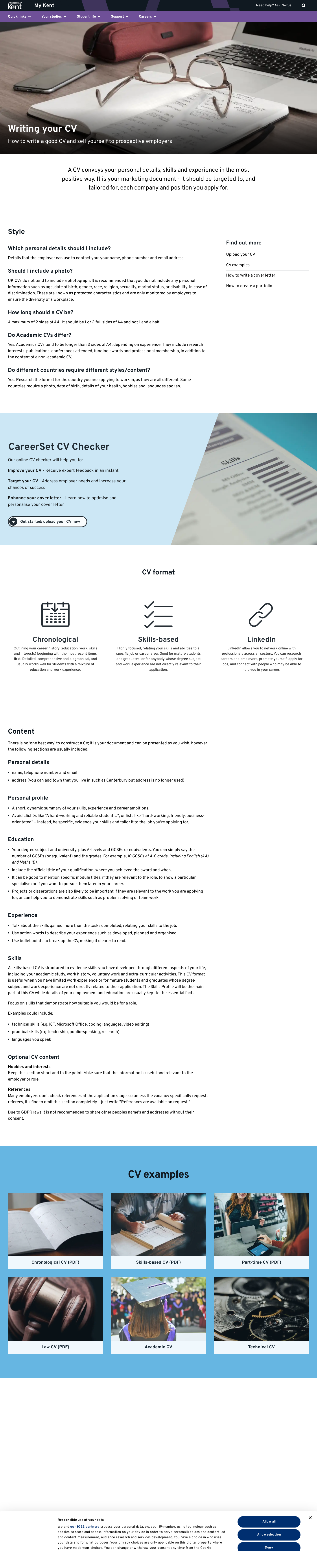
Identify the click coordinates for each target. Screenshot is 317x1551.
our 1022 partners (85, 1488)
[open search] (303, 5)
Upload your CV (240, 254)
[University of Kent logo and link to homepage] (18, 5)
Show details (228, 1542)
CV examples (238, 265)
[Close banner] (310, 1479)
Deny (269, 1509)
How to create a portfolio (249, 286)
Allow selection (269, 1496)
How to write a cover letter (250, 275)
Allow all (269, 1483)
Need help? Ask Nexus (273, 5)
